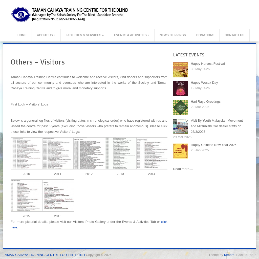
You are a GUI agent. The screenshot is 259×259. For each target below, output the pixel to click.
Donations (205, 35)
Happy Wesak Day (204, 82)
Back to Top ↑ (246, 255)
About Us (46, 35)
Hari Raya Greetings (206, 101)
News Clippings (173, 35)
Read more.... (183, 169)
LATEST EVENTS (188, 55)
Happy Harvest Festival (208, 64)
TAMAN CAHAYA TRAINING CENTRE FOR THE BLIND (44, 255)
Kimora (229, 255)
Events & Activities (131, 35)
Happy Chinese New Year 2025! (214, 145)
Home (22, 35)
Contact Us (234, 35)
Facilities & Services (85, 35)
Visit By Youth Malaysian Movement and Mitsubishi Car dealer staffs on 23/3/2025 (217, 126)
